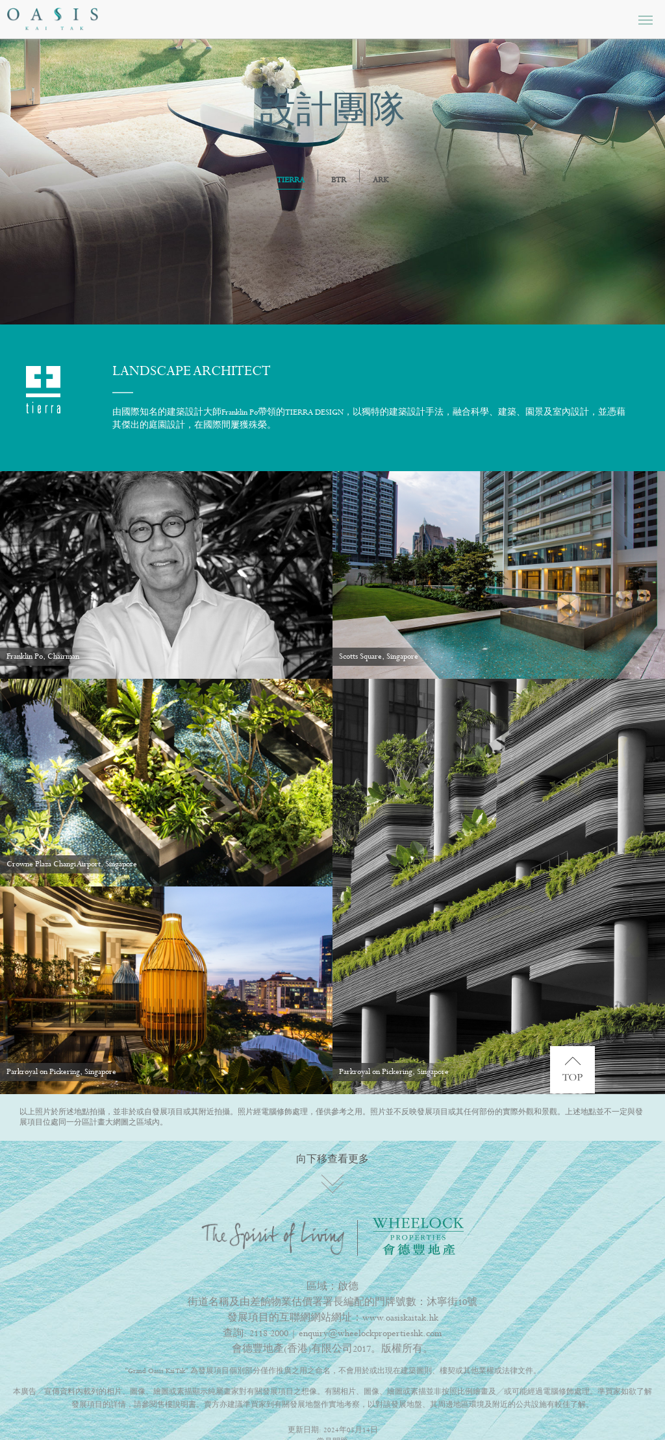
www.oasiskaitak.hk (400, 1318)
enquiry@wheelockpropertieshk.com (370, 1333)
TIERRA (291, 180)
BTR (338, 180)
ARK (381, 180)
